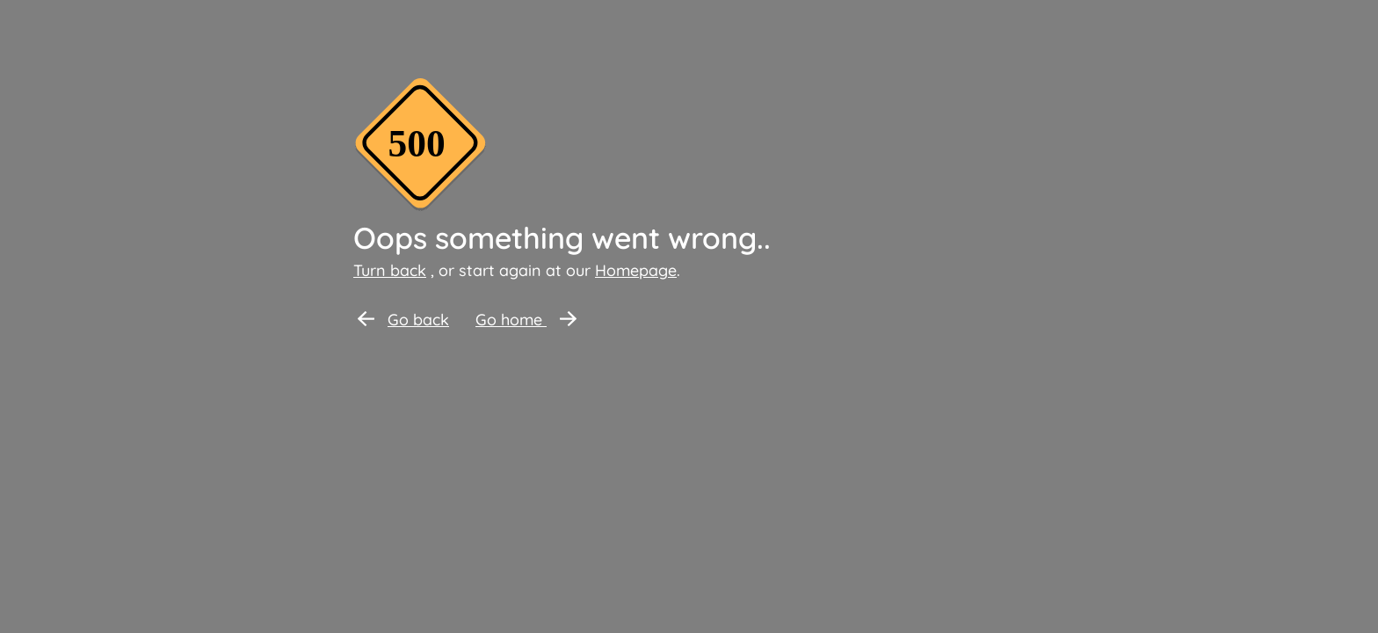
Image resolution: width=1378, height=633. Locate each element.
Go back (403, 319)
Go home (526, 319)
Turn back (389, 270)
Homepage (636, 270)
